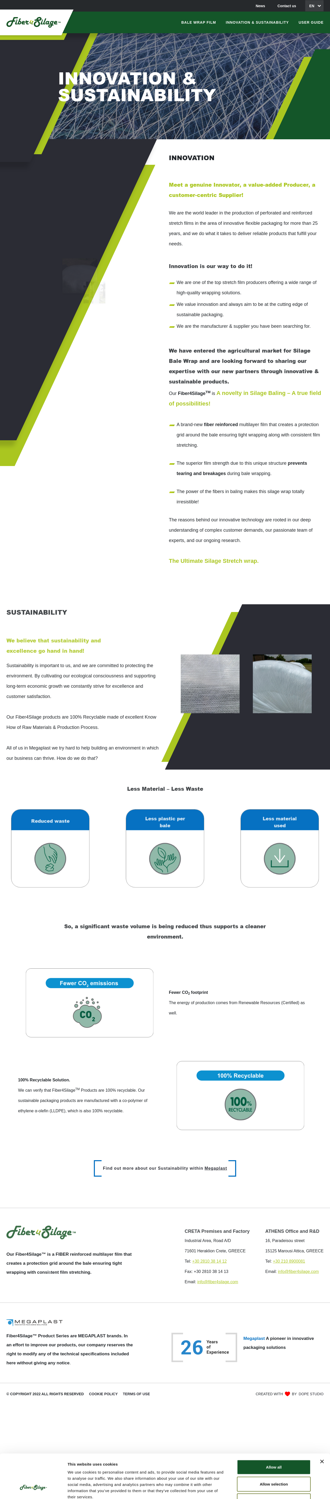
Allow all (274, 1429)
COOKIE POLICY (103, 1394)
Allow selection (274, 1446)
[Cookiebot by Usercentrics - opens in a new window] (33, 1489)
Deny (274, 1463)
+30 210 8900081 (289, 1261)
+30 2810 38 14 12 (209, 1261)
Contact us (286, 6)
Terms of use (136, 1394)
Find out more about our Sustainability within (165, 1168)
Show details (271, 1489)
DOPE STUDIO (311, 1394)
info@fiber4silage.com (217, 1282)
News (260, 6)
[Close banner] (322, 1424)
